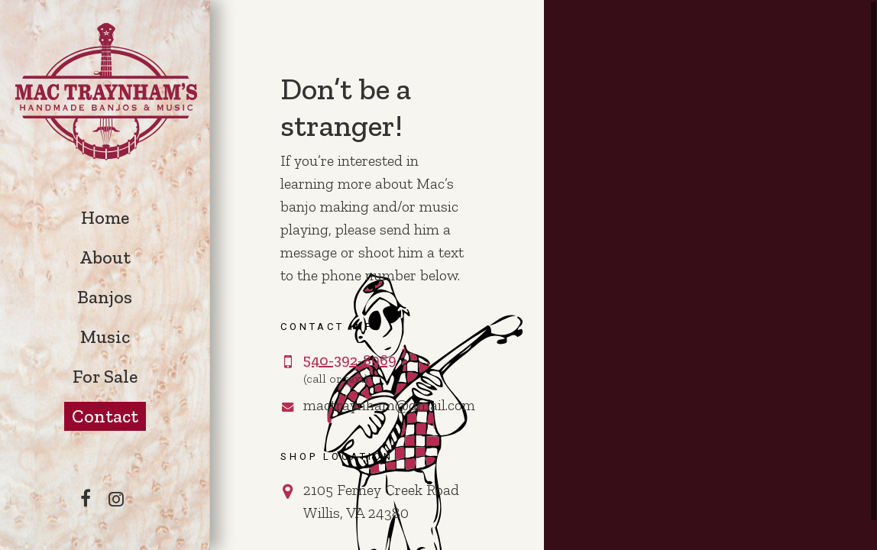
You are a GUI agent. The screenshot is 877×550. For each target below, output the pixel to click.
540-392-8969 (349, 360)
